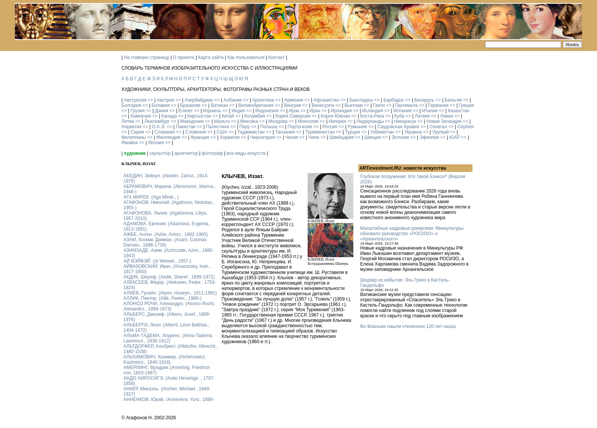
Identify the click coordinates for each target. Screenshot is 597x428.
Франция (200, 137)
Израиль (212, 110)
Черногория (262, 137)
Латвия (422, 116)
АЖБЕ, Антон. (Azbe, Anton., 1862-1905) (165, 234)
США (222, 132)
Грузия (138, 110)
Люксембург (157, 121)
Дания (161, 110)
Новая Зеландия (443, 121)
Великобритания (255, 105)
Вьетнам (354, 105)
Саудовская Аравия (398, 126)
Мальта (222, 121)
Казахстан (458, 110)
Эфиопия (429, 137)
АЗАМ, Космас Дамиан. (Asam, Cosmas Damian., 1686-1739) (165, 242)
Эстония (400, 137)
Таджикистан (251, 132)
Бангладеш (361, 100)
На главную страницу (146, 57)
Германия (438, 105)
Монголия (308, 121)
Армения (293, 100)
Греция (466, 105)
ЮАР (454, 137)
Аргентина (263, 100)
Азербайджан (199, 100)
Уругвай (440, 132)
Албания (232, 100)
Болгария (131, 105)
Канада (169, 116)
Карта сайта (211, 57)
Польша (269, 126)
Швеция (372, 137)
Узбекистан (382, 132)
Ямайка (129, 142)
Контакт (276, 57)
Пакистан (186, 126)
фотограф (212, 153)
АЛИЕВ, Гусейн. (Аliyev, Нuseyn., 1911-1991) (170, 293)
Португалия (299, 126)
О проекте (184, 57)
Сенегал (438, 126)
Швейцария (341, 137)
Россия (329, 126)
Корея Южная (335, 116)
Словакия (164, 132)
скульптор (160, 153)
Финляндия (168, 137)
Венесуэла (322, 105)
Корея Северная (292, 116)
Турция (352, 132)
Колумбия (254, 116)
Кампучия (141, 116)
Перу (244, 126)
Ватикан (219, 105)
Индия (238, 110)
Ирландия (341, 110)
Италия (429, 110)
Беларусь (424, 100)
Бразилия (190, 105)
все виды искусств (246, 153)
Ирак (294, 110)
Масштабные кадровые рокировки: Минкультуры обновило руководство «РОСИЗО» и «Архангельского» (411, 234)
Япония (156, 142)
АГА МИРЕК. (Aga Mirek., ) (151, 197)
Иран (315, 110)
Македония (192, 121)
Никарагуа (405, 121)
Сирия (137, 132)
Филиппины (133, 137)
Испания (402, 110)
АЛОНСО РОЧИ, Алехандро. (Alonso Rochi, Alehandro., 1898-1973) (169, 306)
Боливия (161, 105)
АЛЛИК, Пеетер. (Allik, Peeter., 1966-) (162, 298)
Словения (195, 132)
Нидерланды (370, 121)
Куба (399, 116)
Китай (228, 116)
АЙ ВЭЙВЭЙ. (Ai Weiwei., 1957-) (157, 261)
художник (134, 153)
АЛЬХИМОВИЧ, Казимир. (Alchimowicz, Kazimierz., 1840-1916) (164, 359)
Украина (413, 132)
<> (150, 100)
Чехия (291, 137)
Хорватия (230, 137)
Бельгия (453, 100)
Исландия (372, 110)
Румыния (357, 126)
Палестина (217, 126)
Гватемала (406, 105)
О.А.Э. (159, 126)
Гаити (379, 105)
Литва (127, 121)
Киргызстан (199, 116)
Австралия (135, 100)
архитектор (186, 153)
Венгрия (292, 105)
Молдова (277, 121)
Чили (313, 137)
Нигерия (337, 121)
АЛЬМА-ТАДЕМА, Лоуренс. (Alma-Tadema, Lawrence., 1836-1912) (168, 338)
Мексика (249, 121)
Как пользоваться (245, 57)
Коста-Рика (372, 116)
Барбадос (393, 100)
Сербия (466, 126)
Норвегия (131, 126)
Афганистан (326, 100)
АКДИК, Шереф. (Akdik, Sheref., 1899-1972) (169, 277)
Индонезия (267, 110)
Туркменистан (320, 132)
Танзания (285, 132)
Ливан (446, 116)
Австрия (165, 100)
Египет (186, 110)
